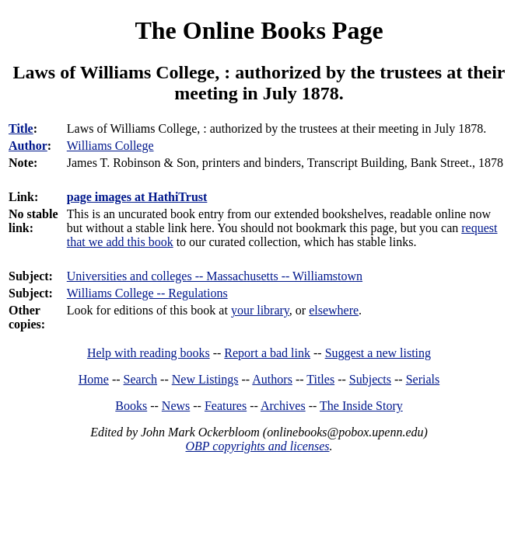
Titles (320, 379)
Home (94, 379)
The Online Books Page (259, 30)
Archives (283, 405)
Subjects (370, 379)
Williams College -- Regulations (147, 293)
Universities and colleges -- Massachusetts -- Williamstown (214, 276)
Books (131, 405)
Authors (272, 379)
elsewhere (334, 310)
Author (28, 145)
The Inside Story (361, 405)
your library (260, 310)
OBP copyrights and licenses (257, 446)
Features (226, 405)
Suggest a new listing (378, 352)
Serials (423, 379)
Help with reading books (148, 352)
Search (141, 379)
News (176, 405)
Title (21, 128)
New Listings (205, 379)
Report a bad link (267, 352)
